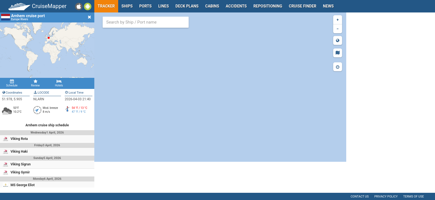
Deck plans (187, 6)
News (328, 6)
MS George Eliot (23, 185)
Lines (163, 6)
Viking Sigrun (21, 164)
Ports (145, 6)
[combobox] (146, 22)
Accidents (236, 6)
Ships (127, 6)
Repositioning (267, 6)
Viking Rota (19, 139)
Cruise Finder (302, 6)
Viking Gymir (20, 172)
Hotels (59, 83)
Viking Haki (19, 151)
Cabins (212, 6)
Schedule (12, 83)
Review (35, 83)
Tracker (106, 6)
